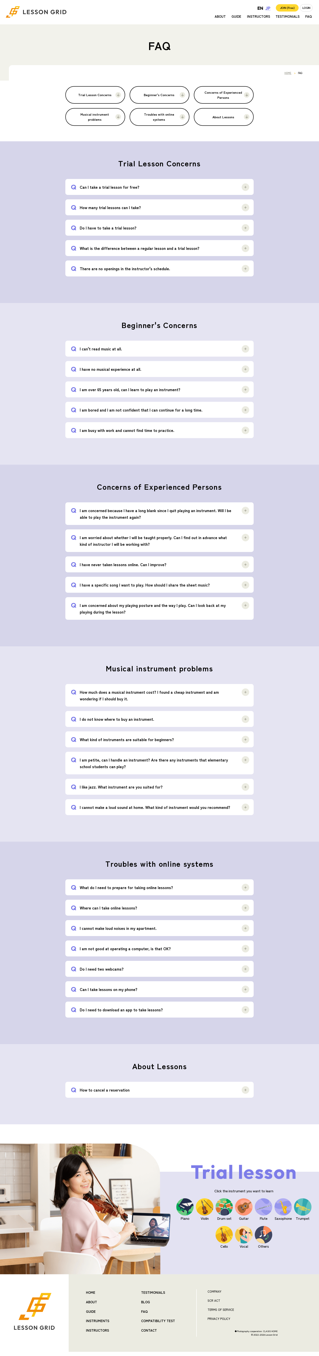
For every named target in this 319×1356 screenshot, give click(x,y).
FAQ (308, 18)
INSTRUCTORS (258, 18)
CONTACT (149, 1331)
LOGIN (304, 8)
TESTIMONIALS (288, 18)
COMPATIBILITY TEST (158, 1322)
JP (255, 9)
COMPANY (214, 1296)
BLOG (145, 1305)
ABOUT (220, 18)
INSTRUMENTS (97, 1322)
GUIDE (236, 18)
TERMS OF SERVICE (221, 1314)
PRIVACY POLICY (219, 1323)
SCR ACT (214, 1305)
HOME (287, 73)
